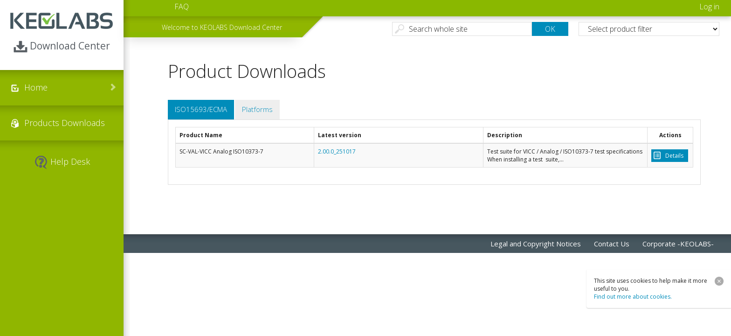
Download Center (62, 46)
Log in (709, 6)
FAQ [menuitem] (181, 6)
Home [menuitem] (36, 87)
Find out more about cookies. (633, 297)
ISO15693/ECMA (201, 109)
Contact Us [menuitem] (611, 243)
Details (674, 156)
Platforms (257, 109)
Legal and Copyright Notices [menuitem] (535, 243)
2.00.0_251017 (337, 151)
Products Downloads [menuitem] (64, 122)
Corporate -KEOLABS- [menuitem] (678, 243)
